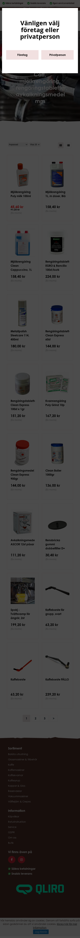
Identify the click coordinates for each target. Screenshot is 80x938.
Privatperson (57, 55)
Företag (22, 55)
